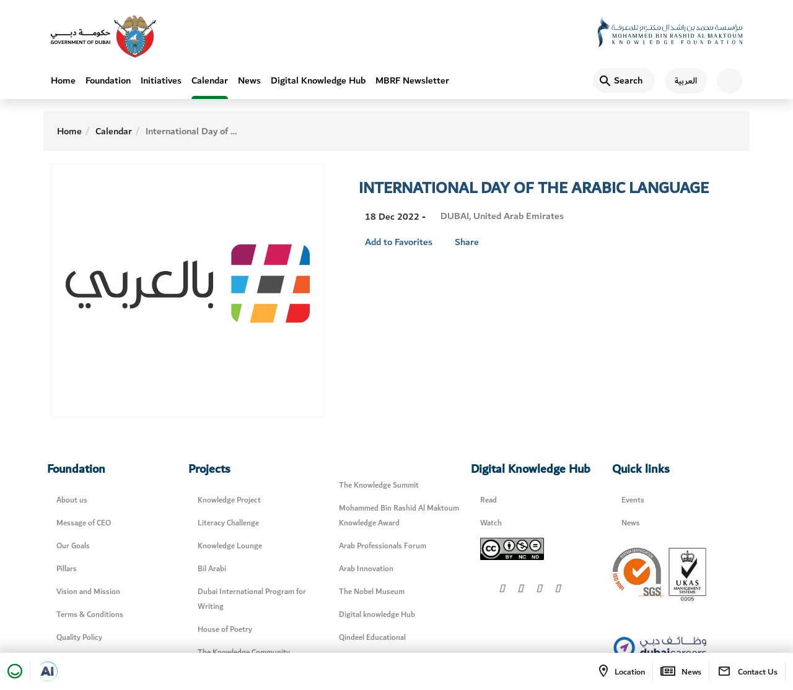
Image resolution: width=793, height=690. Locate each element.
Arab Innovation (366, 569)
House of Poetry (225, 629)
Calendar (209, 80)
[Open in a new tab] (47, 671)
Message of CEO (83, 523)
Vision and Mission (88, 591)
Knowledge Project (229, 500)
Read (488, 500)
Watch (491, 523)
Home (63, 80)
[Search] (624, 80)
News (249, 80)
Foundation (108, 80)
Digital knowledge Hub (377, 614)
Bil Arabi (212, 569)
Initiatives (161, 80)
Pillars (66, 569)
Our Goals (73, 546)
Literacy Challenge (228, 523)
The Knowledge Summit (379, 485)
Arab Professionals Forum (382, 546)
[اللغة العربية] (681, 80)
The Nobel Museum (372, 591)
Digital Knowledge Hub (318, 80)
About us (71, 500)
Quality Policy (79, 637)
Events (632, 500)
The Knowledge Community (244, 652)
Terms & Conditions (89, 614)
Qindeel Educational (372, 637)
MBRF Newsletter (412, 80)
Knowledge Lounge (230, 546)
